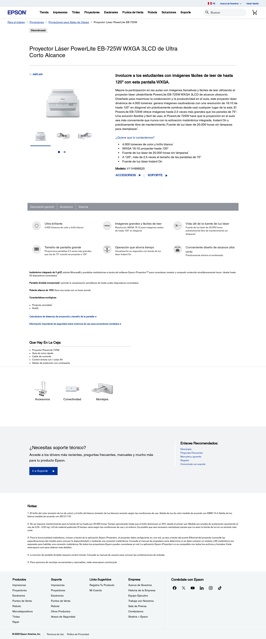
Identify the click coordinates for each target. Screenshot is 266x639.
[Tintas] (75, 12)
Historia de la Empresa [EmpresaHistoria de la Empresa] (141, 590)
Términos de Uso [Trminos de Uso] (55, 634)
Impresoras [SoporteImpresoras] (58, 585)
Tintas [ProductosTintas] (16, 616)
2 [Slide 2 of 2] (65, 152)
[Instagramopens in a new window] (210, 587)
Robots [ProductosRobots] (16, 606)
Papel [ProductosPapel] (15, 621)
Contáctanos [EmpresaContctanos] (135, 611)
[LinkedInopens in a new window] (201, 587)
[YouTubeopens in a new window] (192, 587)
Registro (184, 460)
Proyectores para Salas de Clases (69, 22)
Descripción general (42, 206)
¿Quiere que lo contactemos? (135, 137)
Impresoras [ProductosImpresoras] (19, 585)
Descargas (186, 449)
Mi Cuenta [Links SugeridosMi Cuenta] (96, 590)
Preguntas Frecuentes (191, 453)
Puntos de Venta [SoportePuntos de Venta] (60, 600)
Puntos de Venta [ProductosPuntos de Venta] (22, 600)
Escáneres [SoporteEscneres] (57, 595)
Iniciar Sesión (252, 3)
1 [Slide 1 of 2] (59, 152)
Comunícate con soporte (192, 464)
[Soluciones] (169, 12)
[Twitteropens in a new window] (183, 587)
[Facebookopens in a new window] (174, 587)
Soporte (155, 175)
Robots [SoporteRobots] (55, 606)
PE (211, 3)
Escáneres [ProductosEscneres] (18, 595)
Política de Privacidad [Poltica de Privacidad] (78, 634)
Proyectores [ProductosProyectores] (19, 590)
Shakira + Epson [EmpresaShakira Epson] (138, 616)
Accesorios (126, 175)
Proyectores (37, 22)
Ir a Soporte (40, 471)
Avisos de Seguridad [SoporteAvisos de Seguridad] (63, 616)
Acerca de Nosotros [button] (231, 3)
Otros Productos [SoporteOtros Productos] (60, 611)
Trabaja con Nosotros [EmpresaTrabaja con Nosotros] (141, 600)
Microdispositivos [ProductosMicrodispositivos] (22, 611)
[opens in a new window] (219, 587)
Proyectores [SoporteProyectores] (58, 590)
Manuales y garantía (190, 456)
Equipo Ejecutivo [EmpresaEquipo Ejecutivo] (138, 595)
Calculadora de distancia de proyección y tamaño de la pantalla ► (63, 316)
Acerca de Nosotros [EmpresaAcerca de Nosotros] (140, 585)
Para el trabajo (16, 22)
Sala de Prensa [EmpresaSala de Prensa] (137, 606)
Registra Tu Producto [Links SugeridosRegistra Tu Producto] (102, 585)
